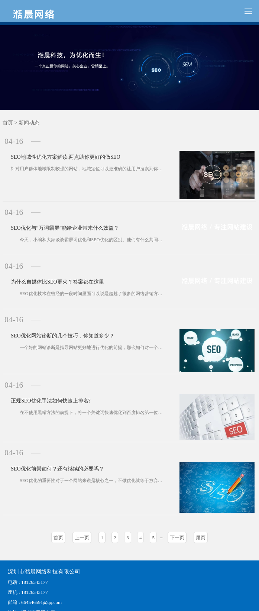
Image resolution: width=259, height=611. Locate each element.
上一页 (82, 507)
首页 (8, 123)
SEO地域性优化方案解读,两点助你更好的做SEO (59, 150)
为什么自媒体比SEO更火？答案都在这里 (50, 263)
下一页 (177, 507)
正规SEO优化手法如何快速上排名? (44, 371)
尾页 (200, 507)
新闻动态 (29, 123)
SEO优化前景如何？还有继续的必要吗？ (50, 435)
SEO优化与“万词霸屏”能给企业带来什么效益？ (58, 217)
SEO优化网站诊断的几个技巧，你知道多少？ (56, 309)
